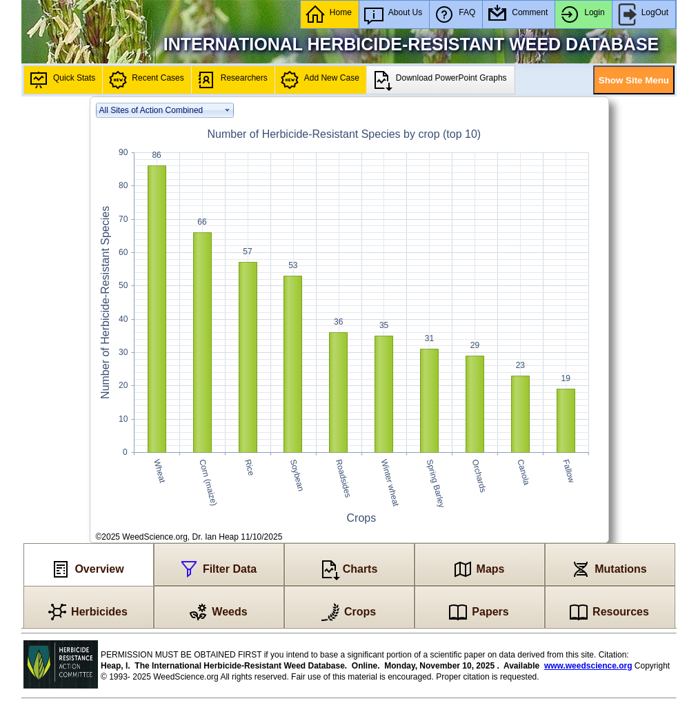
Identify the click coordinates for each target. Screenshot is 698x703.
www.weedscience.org (588, 666)
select (227, 110)
